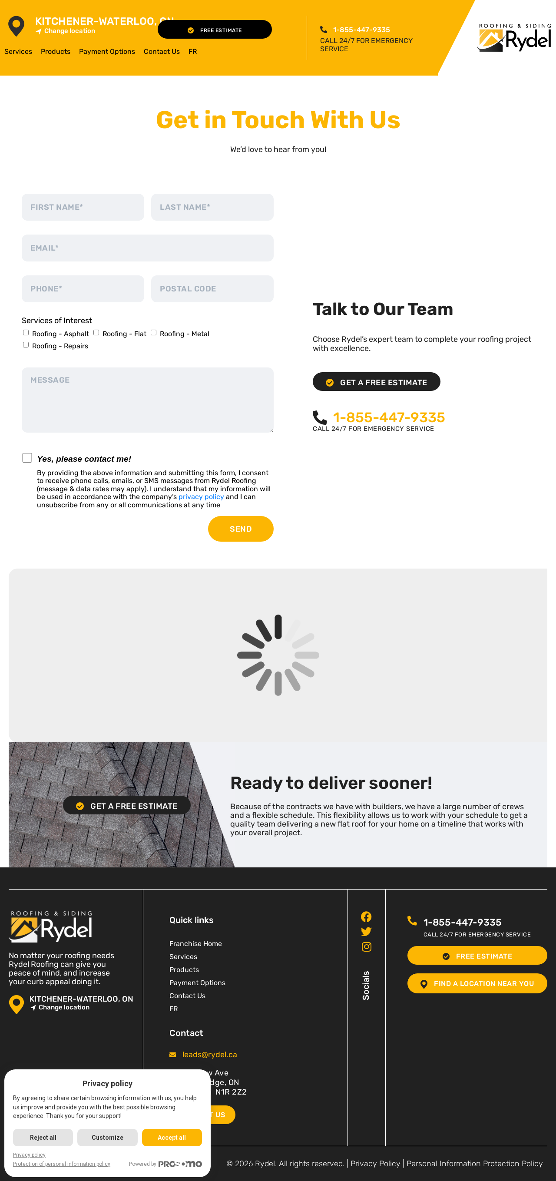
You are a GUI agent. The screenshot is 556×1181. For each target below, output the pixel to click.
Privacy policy (29, 1155)
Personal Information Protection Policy (475, 1163)
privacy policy (201, 497)
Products (55, 51)
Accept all (172, 1137)
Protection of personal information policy (61, 1164)
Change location (65, 31)
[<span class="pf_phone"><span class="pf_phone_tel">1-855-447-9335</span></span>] (323, 29)
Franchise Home (195, 944)
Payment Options (107, 51)
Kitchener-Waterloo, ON (104, 21)
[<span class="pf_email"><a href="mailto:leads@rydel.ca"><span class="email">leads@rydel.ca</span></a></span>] (172, 1055)
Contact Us (162, 51)
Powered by (165, 1164)
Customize (107, 1137)
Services (18, 51)
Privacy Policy (375, 1163)
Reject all (43, 1137)
